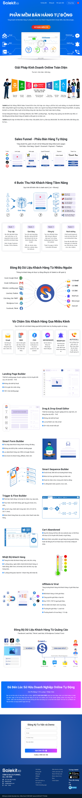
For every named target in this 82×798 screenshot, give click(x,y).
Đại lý (37, 778)
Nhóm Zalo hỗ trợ (57, 776)
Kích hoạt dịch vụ (40, 780)
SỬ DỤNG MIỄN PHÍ (41, 27)
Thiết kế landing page (41, 785)
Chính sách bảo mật (57, 771)
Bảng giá (51, 3)
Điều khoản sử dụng (57, 769)
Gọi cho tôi (41, 751)
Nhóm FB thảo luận (57, 774)
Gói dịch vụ (38, 782)
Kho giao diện (60, 3)
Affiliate (38, 776)
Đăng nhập (71, 3)
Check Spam (55, 780)
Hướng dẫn (44, 3)
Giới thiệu (38, 769)
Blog (53, 778)
